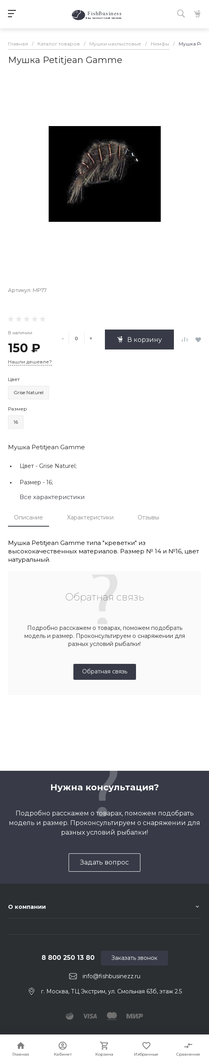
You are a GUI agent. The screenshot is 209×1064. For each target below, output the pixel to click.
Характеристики (90, 517)
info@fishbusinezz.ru (111, 976)
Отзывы (148, 517)
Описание (28, 517)
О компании (27, 906)
